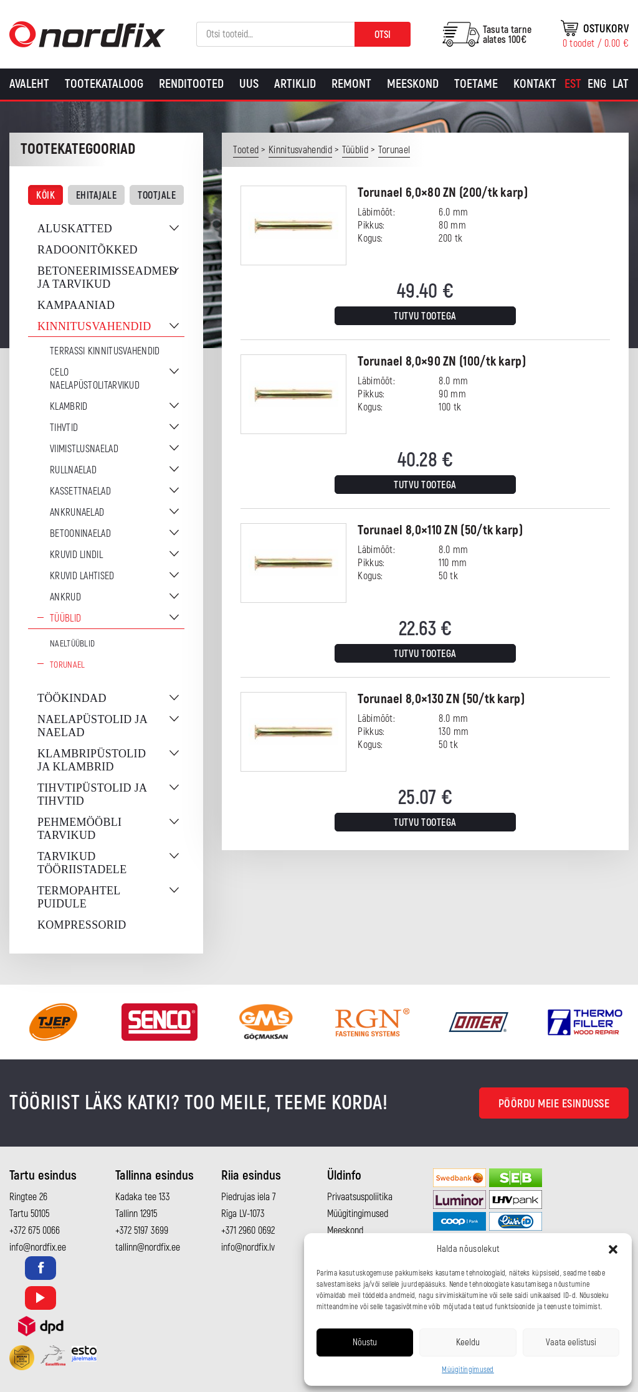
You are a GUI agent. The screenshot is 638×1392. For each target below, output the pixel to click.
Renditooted (191, 84)
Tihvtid (64, 428)
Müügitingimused (468, 1370)
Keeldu (468, 1342)
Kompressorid (81, 925)
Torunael (67, 665)
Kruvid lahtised (82, 576)
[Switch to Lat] (620, 84)
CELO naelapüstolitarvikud (95, 379)
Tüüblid (65, 618)
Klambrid (68, 406)
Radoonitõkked (87, 250)
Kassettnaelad (80, 491)
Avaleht (29, 84)
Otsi (382, 35)
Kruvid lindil (76, 555)
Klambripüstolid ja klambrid (91, 760)
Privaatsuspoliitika (360, 1197)
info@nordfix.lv (248, 1247)
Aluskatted (74, 228)
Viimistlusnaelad (84, 449)
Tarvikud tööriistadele (81, 863)
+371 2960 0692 (248, 1230)
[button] (613, 1249)
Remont (351, 84)
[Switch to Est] (572, 84)
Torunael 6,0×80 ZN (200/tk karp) (443, 192)
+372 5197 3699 (141, 1230)
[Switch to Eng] (597, 84)
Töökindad (72, 698)
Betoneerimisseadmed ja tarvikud (107, 277)
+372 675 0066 (34, 1230)
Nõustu (365, 1342)
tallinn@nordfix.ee (147, 1247)
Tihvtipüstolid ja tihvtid (91, 794)
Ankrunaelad (77, 512)
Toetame (476, 84)
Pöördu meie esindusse (554, 1104)
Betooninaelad (80, 534)
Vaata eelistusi (571, 1342)
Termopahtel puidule (78, 897)
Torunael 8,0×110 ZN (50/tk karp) (440, 530)
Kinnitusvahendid (94, 326)
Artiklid (295, 84)
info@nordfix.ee (37, 1247)
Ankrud (65, 597)
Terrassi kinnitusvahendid (105, 351)
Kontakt (534, 84)
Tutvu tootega (425, 316)
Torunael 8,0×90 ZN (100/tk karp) (442, 361)
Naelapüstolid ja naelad (92, 726)
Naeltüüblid (72, 643)
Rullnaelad (73, 470)
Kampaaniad (76, 305)
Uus (249, 84)
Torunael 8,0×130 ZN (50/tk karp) (441, 699)
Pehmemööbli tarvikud (79, 828)
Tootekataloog (104, 84)
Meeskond (413, 84)
